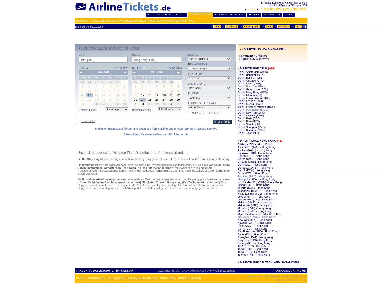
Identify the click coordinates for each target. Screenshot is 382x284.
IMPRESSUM (124, 270)
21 (171, 95)
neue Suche (88, 121)
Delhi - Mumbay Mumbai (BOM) (256, 106)
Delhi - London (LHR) (250, 101)
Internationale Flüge (226, 270)
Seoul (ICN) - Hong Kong (252, 234)
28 (171, 99)
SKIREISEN (167, 278)
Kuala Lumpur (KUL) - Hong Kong (258, 193)
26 (156, 99)
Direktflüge (200, 14)
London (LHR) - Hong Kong (254, 196)
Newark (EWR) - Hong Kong (254, 222)
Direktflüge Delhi (253, 68)
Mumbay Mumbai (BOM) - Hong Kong (260, 214)
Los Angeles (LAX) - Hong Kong (256, 199)
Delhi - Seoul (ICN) (249, 124)
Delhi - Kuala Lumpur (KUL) (254, 98)
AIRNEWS (299, 270)
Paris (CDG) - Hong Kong (253, 225)
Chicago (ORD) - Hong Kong (255, 161)
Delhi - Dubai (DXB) (249, 83)
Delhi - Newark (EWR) (251, 115)
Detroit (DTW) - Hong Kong (254, 170)
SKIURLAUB (96, 278)
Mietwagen (272, 14)
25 (149, 99)
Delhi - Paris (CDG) (249, 118)
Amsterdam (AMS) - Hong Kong (256, 147)
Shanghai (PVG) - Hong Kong (255, 237)
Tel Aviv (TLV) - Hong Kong (254, 246)
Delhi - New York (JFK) (251, 112)
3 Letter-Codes (163, 270)
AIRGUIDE (283, 270)
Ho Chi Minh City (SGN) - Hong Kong (260, 182)
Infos (288, 14)
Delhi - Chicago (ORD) (251, 80)
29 (178, 99)
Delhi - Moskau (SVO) (251, 103)
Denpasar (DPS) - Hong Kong (255, 167)
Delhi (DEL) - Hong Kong (252, 164)
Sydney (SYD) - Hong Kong (254, 243)
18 (149, 95)
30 (135, 104)
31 (142, 104)
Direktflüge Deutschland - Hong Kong (269, 262)
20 (164, 95)
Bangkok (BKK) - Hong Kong (255, 153)
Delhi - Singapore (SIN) (251, 130)
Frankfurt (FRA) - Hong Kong (255, 176)
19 (156, 95)
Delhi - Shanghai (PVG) (252, 127)
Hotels (254, 14)
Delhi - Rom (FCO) (249, 121)
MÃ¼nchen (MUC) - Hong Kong (256, 216)
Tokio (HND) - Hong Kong (253, 248)
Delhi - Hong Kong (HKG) (253, 92)
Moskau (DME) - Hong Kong (254, 211)
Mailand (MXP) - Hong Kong (254, 202)
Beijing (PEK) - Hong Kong (253, 155)
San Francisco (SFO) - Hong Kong (258, 231)
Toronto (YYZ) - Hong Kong (254, 254)
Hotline (276, 9)
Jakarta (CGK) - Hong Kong (254, 187)
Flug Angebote (160, 14)
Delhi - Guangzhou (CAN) (253, 89)
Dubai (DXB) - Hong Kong (253, 173)
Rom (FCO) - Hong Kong (252, 228)
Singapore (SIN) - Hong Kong (255, 240)
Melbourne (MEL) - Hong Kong (256, 205)
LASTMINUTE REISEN (143, 278)
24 (142, 99)
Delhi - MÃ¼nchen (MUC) (253, 109)
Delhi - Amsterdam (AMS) (253, 71)
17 (142, 95)
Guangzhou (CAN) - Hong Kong (256, 179)
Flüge (181, 14)
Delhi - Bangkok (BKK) (251, 74)
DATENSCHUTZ (103, 270)
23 (135, 99)
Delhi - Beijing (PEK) (250, 77)
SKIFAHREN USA (189, 278)
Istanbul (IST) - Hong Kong (253, 185)
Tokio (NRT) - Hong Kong (252, 251)
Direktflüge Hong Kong (258, 140)
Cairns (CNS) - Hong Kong (253, 158)
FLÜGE (81, 278)
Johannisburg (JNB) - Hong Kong (257, 190)
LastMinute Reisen (229, 14)
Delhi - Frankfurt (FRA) (251, 86)
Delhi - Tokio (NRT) (249, 132)
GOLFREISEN (117, 278)
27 (164, 99)
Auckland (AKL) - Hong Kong (255, 150)
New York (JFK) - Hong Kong (255, 219)
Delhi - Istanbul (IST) (250, 95)
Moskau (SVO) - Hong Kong (254, 208)
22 (178, 95)
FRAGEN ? (83, 270)
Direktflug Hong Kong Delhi (265, 49)
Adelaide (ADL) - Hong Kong (254, 144)
